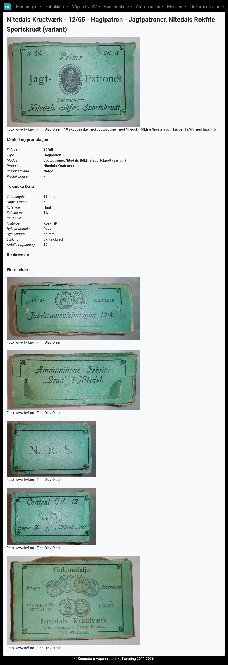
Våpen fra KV (84, 6)
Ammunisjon (148, 6)
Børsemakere (116, 6)
